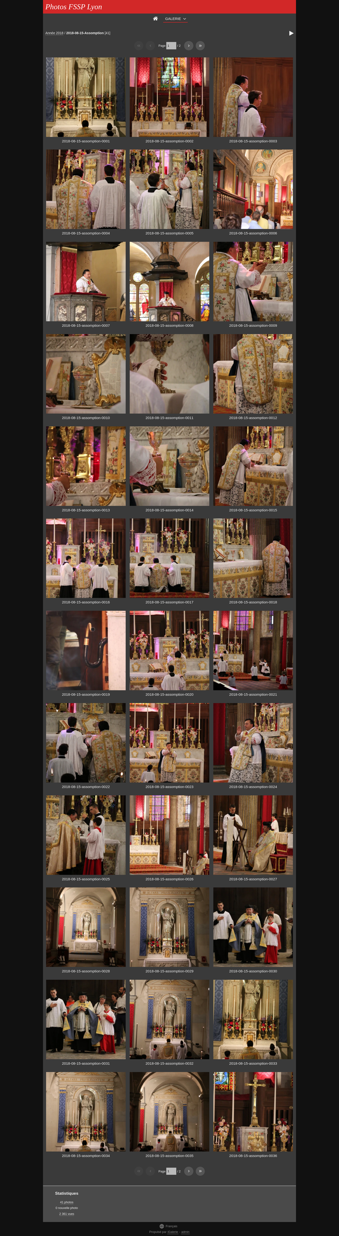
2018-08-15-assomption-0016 (86, 602)
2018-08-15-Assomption (85, 33)
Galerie (173, 19)
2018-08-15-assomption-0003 (253, 141)
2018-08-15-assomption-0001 (86, 141)
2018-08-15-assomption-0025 (86, 879)
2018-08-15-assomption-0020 (170, 694)
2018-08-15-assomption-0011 (170, 418)
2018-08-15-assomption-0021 (253, 694)
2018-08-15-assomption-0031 (86, 1063)
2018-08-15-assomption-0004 (86, 233)
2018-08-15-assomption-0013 (86, 510)
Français (168, 1226)
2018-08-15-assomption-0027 (253, 879)
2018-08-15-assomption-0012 (253, 418)
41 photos (66, 1202)
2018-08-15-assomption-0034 (86, 1156)
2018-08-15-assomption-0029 (170, 971)
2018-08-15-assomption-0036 (253, 1156)
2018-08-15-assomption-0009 (253, 325)
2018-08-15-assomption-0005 (170, 233)
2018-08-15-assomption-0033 (253, 1063)
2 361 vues (66, 1214)
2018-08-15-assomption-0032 (170, 1063)
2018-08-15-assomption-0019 (86, 694)
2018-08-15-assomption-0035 (170, 1156)
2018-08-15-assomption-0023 (170, 787)
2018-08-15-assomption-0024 (253, 787)
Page (162, 45)
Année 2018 (54, 33)
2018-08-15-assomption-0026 (170, 879)
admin (185, 1232)
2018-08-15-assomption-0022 (86, 787)
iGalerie (172, 1232)
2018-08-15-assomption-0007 (86, 325)
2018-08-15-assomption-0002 (170, 141)
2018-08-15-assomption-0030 (253, 971)
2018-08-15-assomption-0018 (253, 602)
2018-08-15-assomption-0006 (253, 233)
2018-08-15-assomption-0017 (170, 602)
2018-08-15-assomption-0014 (170, 510)
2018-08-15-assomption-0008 (170, 325)
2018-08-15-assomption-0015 (253, 510)
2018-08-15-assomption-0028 (86, 971)
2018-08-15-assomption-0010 (86, 418)
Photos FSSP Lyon (73, 6)
